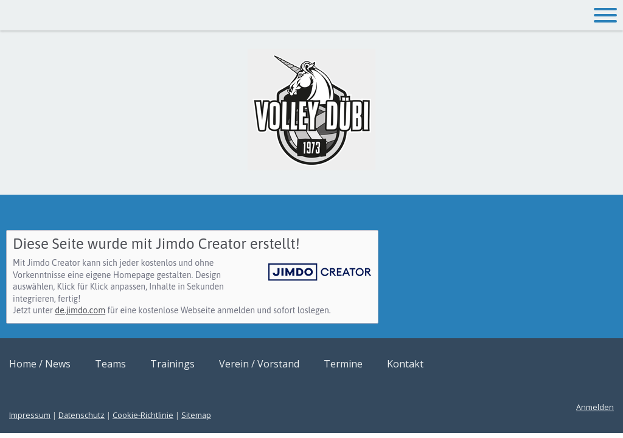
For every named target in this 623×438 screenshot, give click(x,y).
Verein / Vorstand (259, 363)
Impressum (29, 414)
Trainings (172, 363)
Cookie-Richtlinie (143, 414)
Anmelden (595, 406)
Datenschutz (81, 414)
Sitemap (196, 414)
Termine (343, 363)
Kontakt (405, 363)
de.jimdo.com (80, 310)
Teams (110, 363)
